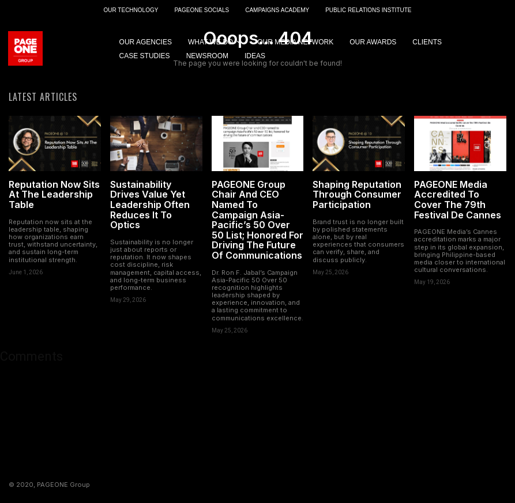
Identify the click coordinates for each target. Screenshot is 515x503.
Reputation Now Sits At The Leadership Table (54, 195)
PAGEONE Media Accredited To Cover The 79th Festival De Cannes (457, 201)
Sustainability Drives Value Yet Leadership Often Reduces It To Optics (150, 206)
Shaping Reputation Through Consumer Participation (357, 195)
